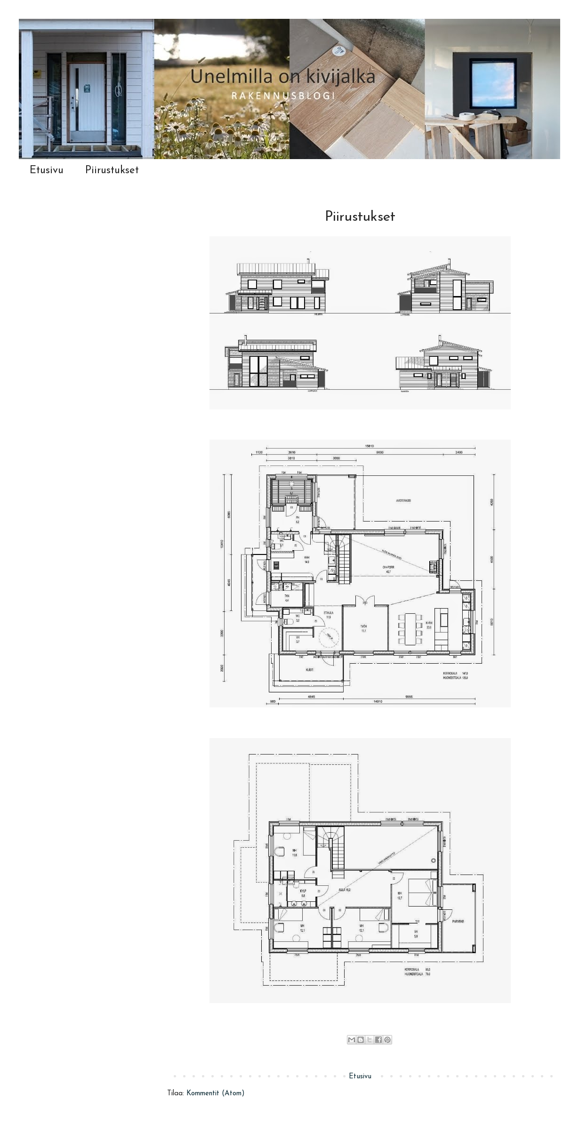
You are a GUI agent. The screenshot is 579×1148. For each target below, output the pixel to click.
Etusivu (47, 170)
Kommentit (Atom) (215, 1093)
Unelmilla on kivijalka (23, 29)
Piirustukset (112, 170)
